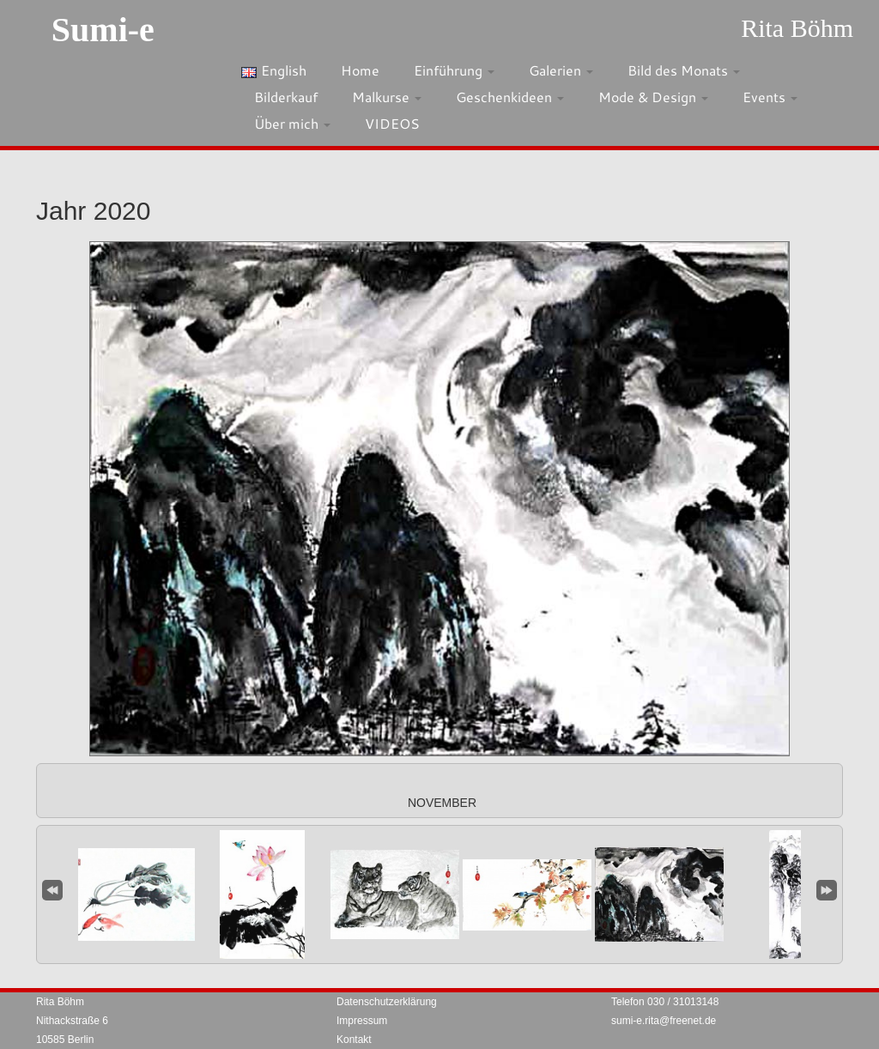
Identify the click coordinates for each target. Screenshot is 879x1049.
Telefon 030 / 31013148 (664, 1002)
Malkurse (386, 97)
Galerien (561, 70)
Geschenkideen (510, 97)
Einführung (454, 70)
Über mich (292, 123)
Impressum (361, 1021)
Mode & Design (653, 97)
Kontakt (354, 1040)
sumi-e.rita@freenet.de (663, 1021)
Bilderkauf (286, 97)
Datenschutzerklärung (386, 1002)
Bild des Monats (683, 70)
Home (360, 70)
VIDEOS (392, 123)
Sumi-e (103, 29)
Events (770, 97)
